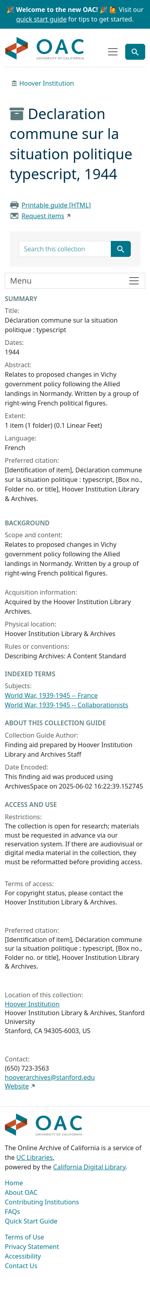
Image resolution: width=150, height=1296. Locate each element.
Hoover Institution (46, 83)
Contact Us (21, 1265)
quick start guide (41, 19)
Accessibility (23, 1256)
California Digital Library (89, 1167)
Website (17, 1086)
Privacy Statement (32, 1246)
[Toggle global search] (135, 51)
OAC (45, 49)
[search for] (65, 249)
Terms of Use (24, 1237)
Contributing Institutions (42, 1202)
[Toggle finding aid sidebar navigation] (75, 281)
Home (14, 1183)
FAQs (12, 1211)
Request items (43, 215)
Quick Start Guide (31, 1221)
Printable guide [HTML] (56, 205)
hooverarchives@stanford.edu (50, 1077)
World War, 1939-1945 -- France (51, 695)
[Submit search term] (121, 249)
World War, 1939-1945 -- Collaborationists (66, 705)
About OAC (21, 1192)
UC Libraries (34, 1157)
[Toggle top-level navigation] (113, 51)
